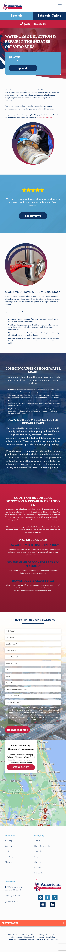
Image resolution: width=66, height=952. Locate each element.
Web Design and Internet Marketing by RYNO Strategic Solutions (33, 939)
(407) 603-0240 (34, 24)
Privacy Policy (50, 937)
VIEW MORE (21, 767)
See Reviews (33, 215)
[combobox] (33, 696)
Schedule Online (49, 15)
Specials (16, 15)
